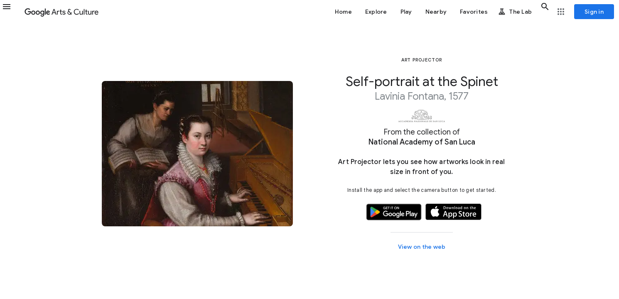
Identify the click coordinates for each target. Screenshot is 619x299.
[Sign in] (594, 11)
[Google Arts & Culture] (61, 11)
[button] (12, 12)
